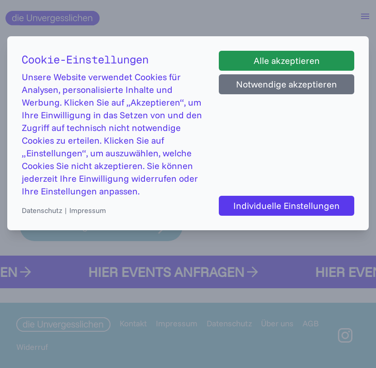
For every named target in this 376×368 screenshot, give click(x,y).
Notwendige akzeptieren (286, 84)
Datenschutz (42, 210)
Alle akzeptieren (287, 60)
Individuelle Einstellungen (286, 205)
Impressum (87, 210)
